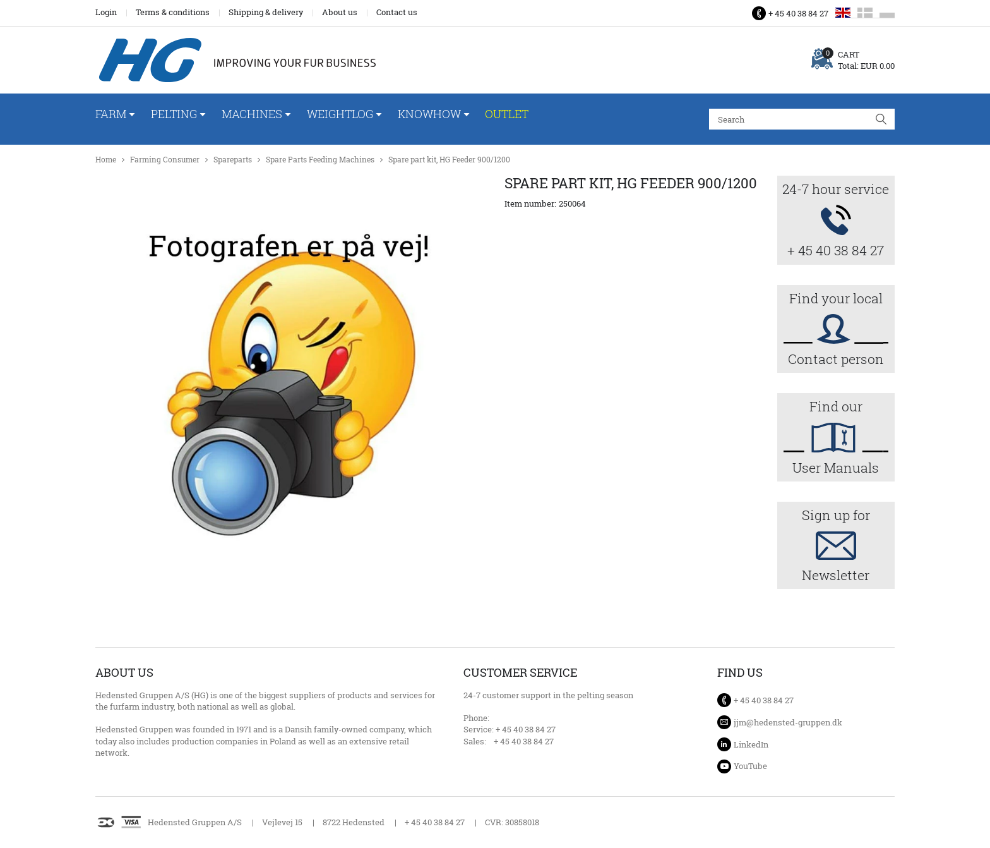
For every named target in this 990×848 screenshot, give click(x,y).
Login (106, 12)
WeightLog (340, 113)
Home (105, 159)
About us (339, 12)
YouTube (750, 766)
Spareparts (232, 159)
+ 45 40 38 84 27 (798, 13)
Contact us (396, 12)
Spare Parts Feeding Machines (320, 159)
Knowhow (429, 113)
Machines (252, 113)
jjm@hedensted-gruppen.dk (788, 722)
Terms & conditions (173, 12)
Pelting (174, 113)
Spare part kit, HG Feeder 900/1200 (449, 159)
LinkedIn (751, 744)
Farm (110, 113)
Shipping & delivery (266, 12)
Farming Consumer (165, 159)
